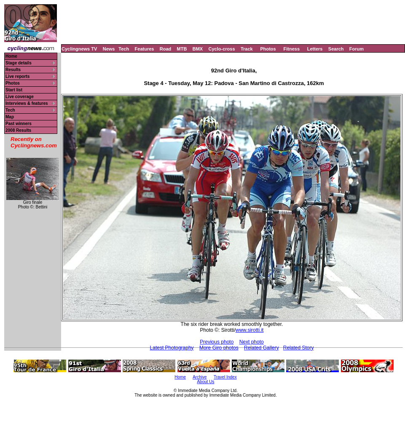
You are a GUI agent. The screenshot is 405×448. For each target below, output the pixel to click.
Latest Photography (172, 348)
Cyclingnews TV (79, 48)
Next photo (251, 342)
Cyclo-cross (222, 48)
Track (247, 48)
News (109, 48)
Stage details (18, 63)
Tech (123, 48)
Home (11, 56)
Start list (13, 90)
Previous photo (216, 342)
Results (13, 69)
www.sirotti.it (250, 330)
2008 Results (18, 130)
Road (166, 48)
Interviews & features (26, 103)
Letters (315, 48)
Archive (200, 377)
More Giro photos (219, 348)
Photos (268, 48)
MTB (182, 48)
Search (336, 48)
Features (144, 48)
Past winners (18, 123)
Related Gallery (261, 348)
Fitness (291, 48)
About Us (205, 381)
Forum (356, 48)
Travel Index (225, 377)
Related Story (298, 348)
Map (9, 117)
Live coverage (19, 96)
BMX (198, 48)
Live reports (17, 76)
